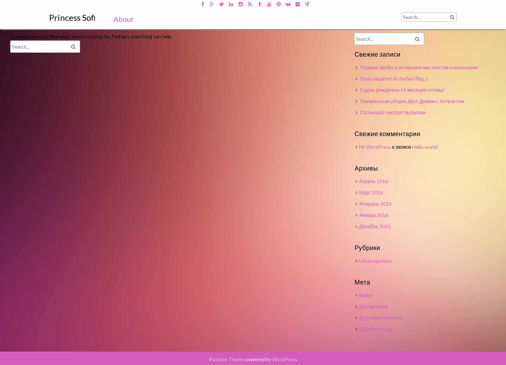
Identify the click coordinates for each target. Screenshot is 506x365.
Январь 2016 (373, 215)
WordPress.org (376, 329)
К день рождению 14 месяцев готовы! (402, 90)
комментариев (380, 318)
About (123, 19)
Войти (366, 295)
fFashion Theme (226, 359)
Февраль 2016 (375, 204)
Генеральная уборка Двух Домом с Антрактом (412, 101)
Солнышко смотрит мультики (393, 112)
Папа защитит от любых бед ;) (394, 79)
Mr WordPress (375, 147)
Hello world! (425, 147)
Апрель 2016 (373, 181)
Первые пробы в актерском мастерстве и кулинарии (419, 67)
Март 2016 (371, 193)
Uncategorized (375, 261)
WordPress (284, 359)
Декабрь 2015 (375, 226)
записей (373, 306)
